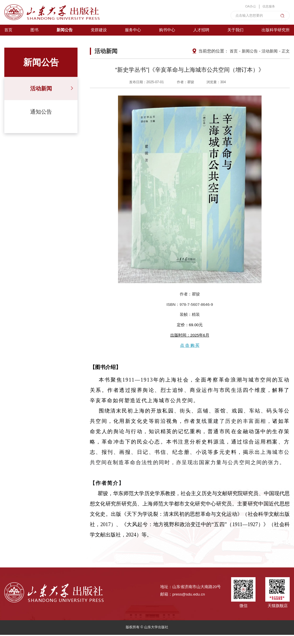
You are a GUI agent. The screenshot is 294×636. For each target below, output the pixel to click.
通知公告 (41, 113)
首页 (230, 52)
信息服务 (267, 6)
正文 (285, 52)
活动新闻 (41, 90)
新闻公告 (247, 52)
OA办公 (248, 6)
